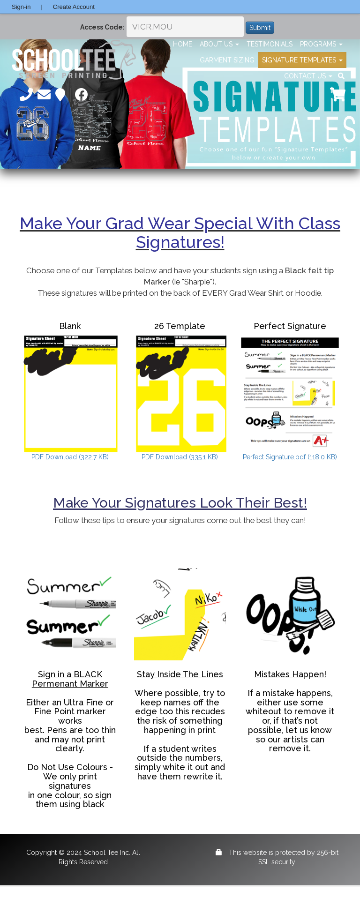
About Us (219, 44)
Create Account (74, 6)
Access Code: (102, 27)
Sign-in (21, 6)
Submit (259, 27)
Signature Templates (302, 60)
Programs (321, 44)
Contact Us (308, 76)
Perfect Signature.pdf (290, 457)
